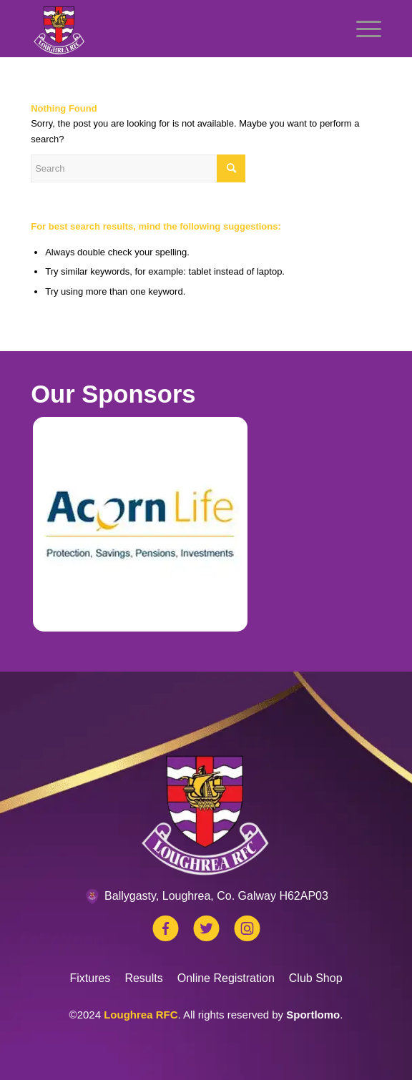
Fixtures (89, 978)
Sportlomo (313, 1014)
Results (143, 978)
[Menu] (361, 28)
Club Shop (316, 978)
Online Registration (226, 978)
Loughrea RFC (140, 1014)
